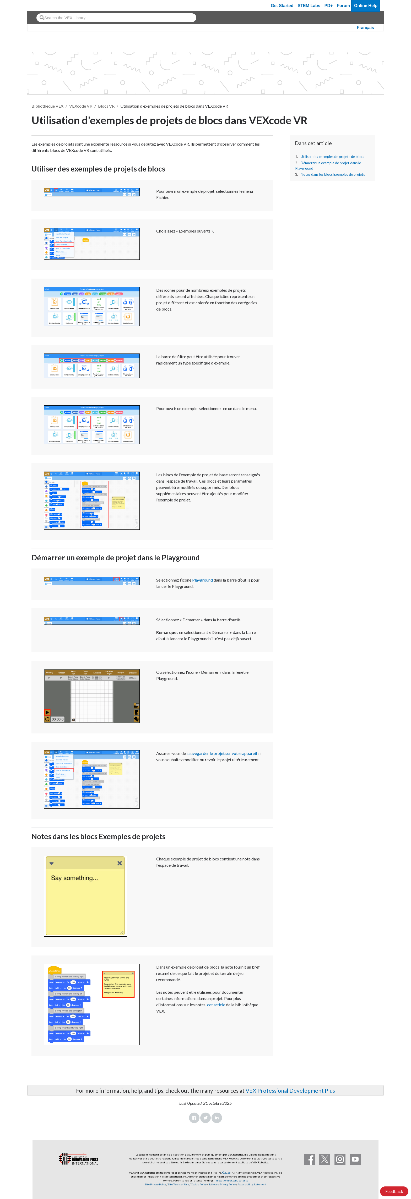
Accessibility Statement (252, 1184)
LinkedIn (217, 1118)
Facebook (194, 1118)
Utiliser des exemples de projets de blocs (332, 156)
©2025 (226, 1172)
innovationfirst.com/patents (231, 1180)
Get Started (282, 5)
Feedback (394, 1191)
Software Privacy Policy (222, 1184)
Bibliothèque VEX (47, 105)
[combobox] (116, 17)
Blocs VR (106, 105)
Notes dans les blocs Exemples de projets (333, 174)
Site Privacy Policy (155, 1184)
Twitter (205, 1118)
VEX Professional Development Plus (290, 1090)
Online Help (365, 5)
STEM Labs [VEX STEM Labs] (309, 5)
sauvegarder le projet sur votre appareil (222, 753)
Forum (343, 5)
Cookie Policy (199, 1184)
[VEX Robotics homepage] (41, 5)
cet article (216, 1004)
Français (365, 27)
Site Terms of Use (178, 1184)
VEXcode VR (80, 105)
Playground (202, 579)
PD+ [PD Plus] (329, 5)
